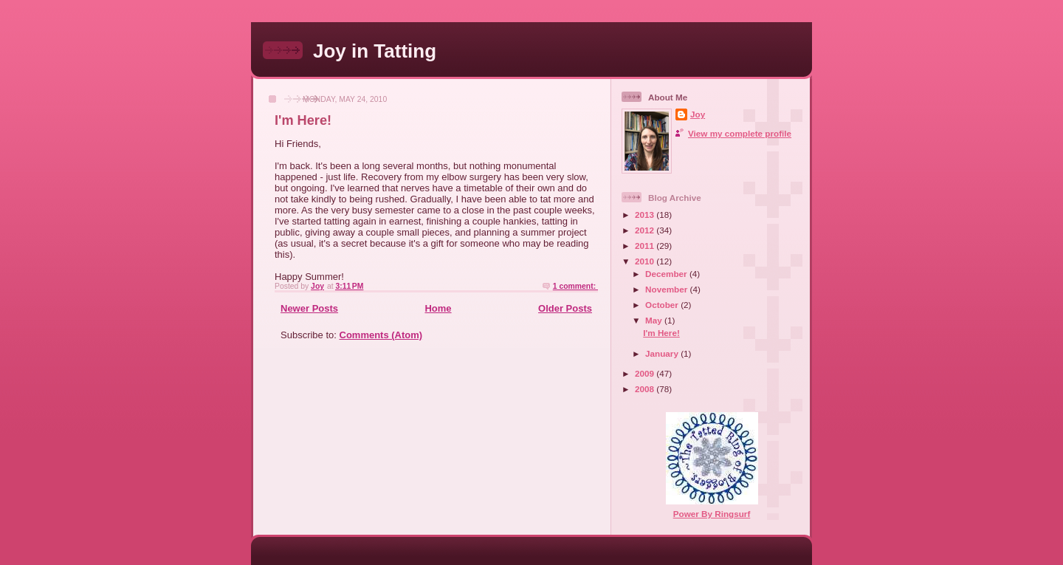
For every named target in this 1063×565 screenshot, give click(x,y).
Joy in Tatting (374, 51)
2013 (645, 214)
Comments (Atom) (381, 334)
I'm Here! (303, 120)
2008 (645, 389)
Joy (697, 114)
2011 (645, 245)
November (667, 289)
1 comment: (575, 286)
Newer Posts (309, 308)
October (663, 304)
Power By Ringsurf (712, 513)
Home (437, 308)
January (663, 353)
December (667, 273)
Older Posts (565, 308)
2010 (645, 261)
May (654, 320)
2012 (645, 230)
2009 (645, 373)
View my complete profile (739, 133)
